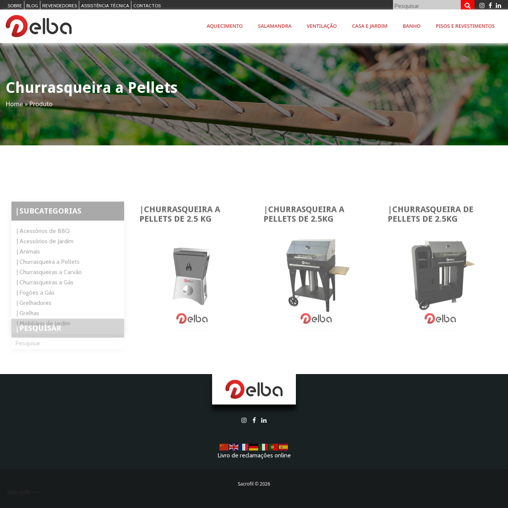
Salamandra (275, 25)
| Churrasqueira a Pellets (48, 277)
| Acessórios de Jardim (45, 256)
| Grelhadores (34, 318)
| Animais (28, 267)
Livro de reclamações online (254, 455)
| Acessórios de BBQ (43, 246)
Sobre (15, 5)
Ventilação (322, 25)
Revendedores (59, 5)
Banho (412, 25)
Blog (32, 5)
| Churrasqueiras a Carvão (49, 287)
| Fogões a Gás (35, 308)
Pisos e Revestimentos (465, 25)
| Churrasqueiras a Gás (45, 297)
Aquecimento (225, 25)
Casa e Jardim (370, 25)
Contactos (147, 5)
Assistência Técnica (105, 5)
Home (14, 104)
